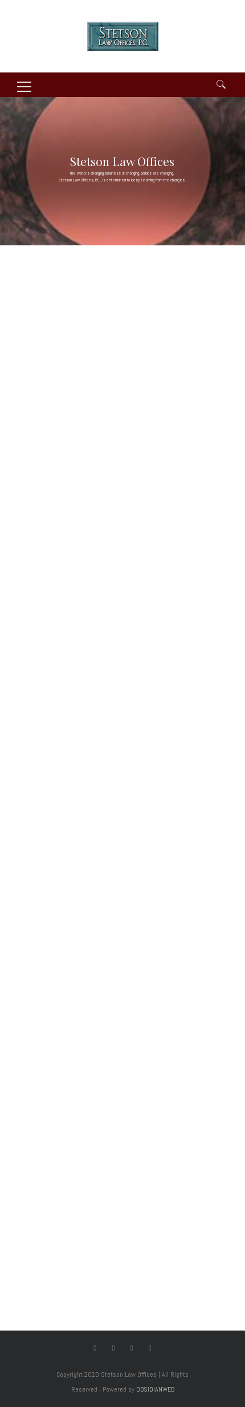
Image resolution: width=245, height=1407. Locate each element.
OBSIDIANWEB (155, 1389)
